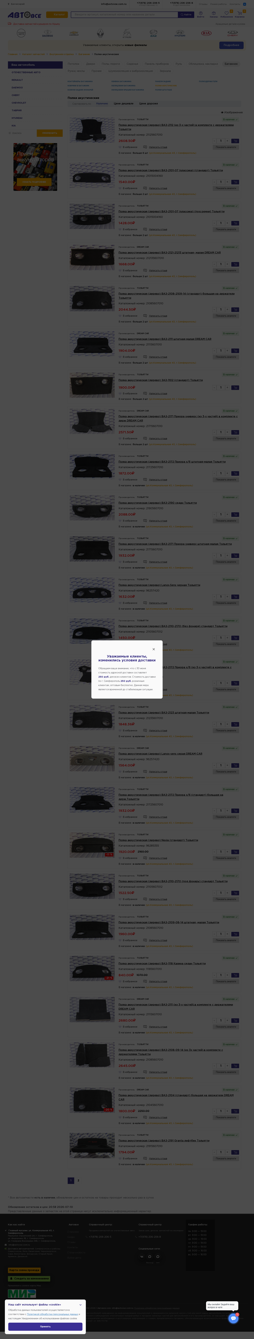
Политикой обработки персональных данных (52, 1314)
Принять (45, 1327)
